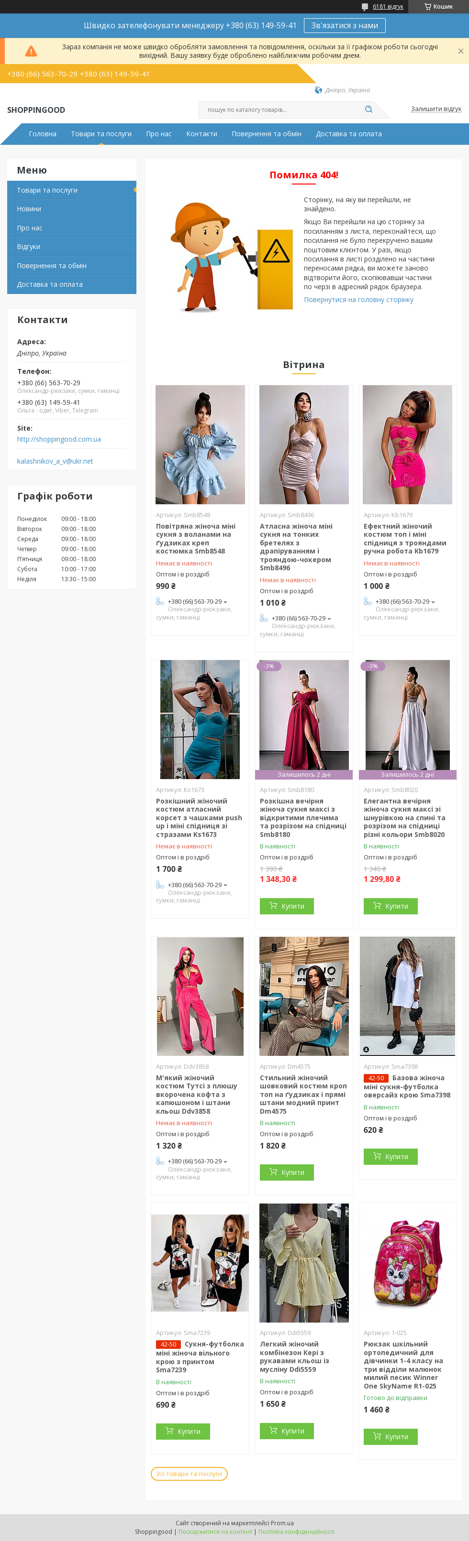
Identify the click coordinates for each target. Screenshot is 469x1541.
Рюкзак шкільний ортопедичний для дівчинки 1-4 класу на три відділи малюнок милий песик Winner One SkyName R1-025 (403, 1364)
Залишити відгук (436, 109)
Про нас (159, 133)
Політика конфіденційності (296, 1532)
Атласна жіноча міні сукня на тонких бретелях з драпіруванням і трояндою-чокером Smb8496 (296, 547)
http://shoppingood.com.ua (59, 439)
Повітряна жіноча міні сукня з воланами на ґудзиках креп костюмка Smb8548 (195, 538)
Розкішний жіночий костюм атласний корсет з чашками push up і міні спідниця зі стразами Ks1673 (199, 817)
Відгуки (28, 246)
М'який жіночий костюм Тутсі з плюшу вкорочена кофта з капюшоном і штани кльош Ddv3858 (196, 1094)
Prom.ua (282, 1523)
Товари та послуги (101, 133)
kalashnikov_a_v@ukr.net (55, 461)
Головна (42, 133)
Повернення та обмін (267, 133)
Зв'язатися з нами (345, 25)
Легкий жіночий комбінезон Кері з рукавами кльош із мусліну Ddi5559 (294, 1356)
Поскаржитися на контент (215, 1532)
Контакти (201, 133)
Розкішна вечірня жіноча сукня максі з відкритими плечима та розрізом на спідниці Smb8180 (303, 817)
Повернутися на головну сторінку (358, 299)
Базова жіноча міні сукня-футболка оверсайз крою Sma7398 (407, 1086)
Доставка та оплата (349, 133)
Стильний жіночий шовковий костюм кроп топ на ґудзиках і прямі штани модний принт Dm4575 (303, 1094)
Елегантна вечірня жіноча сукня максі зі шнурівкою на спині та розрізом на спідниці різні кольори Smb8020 (405, 817)
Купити (292, 906)
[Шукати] (368, 110)
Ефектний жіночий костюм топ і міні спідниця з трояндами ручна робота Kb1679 (405, 538)
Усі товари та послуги (189, 1473)
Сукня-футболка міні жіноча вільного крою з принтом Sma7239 (200, 1356)
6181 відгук (388, 6)
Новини (29, 208)
